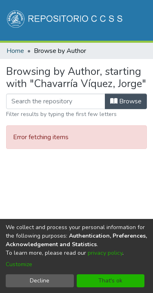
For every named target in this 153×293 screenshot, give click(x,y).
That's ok (110, 280)
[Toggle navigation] (135, 64)
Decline (39, 280)
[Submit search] (78, 64)
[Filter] (55, 101)
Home (15, 50)
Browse (126, 101)
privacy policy (105, 253)
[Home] (65, 20)
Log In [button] (107, 64)
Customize (19, 264)
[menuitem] (90, 64)
